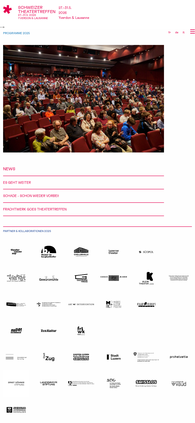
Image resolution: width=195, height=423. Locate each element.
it (184, 32)
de (176, 32)
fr (169, 32)
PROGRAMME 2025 (16, 33)
